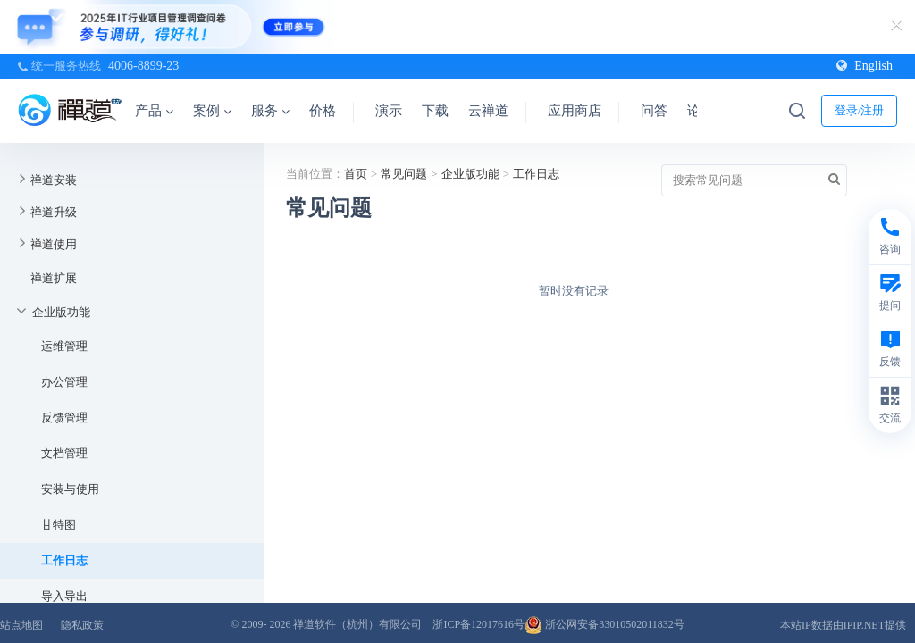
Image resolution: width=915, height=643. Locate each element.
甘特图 (58, 524)
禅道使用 (53, 244)
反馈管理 (64, 417)
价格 (322, 111)
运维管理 (64, 346)
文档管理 (64, 453)
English (864, 65)
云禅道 (488, 111)
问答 (654, 111)
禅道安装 (53, 180)
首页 (355, 173)
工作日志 (64, 560)
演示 (388, 111)
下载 (435, 111)
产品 (154, 111)
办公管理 (64, 381)
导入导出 (64, 596)
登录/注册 (860, 110)
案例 (212, 111)
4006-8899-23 (143, 65)
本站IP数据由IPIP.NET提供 (843, 625)
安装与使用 (70, 489)
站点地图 (21, 625)
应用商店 (574, 111)
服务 (270, 111)
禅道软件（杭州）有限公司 (357, 624)
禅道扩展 (53, 278)
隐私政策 (82, 625)
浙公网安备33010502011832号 (604, 624)
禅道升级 (53, 212)
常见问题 (404, 173)
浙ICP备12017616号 (478, 624)
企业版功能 (61, 312)
